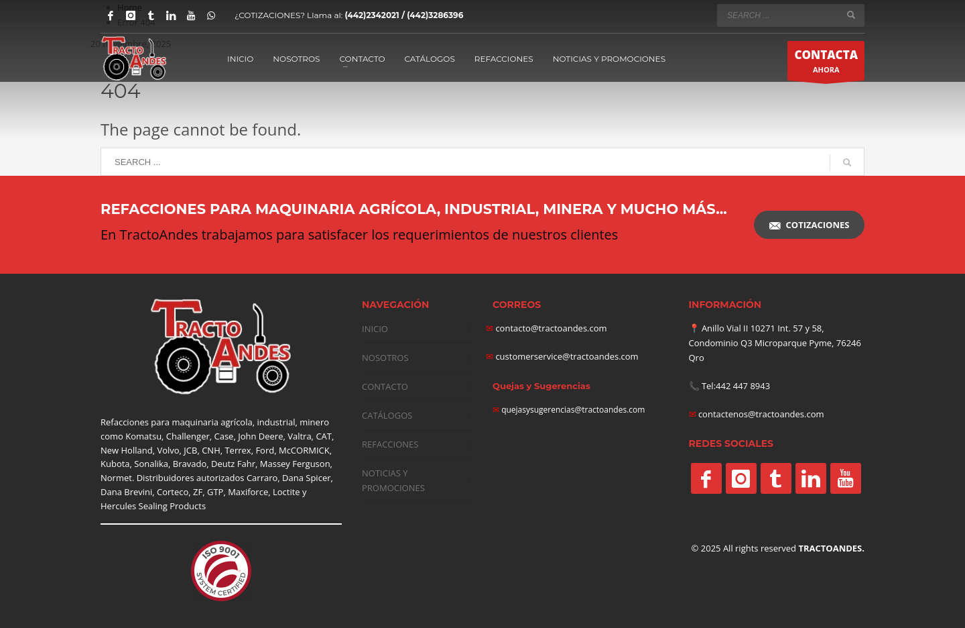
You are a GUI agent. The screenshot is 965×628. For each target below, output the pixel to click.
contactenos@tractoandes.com (761, 414)
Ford (264, 450)
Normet (116, 478)
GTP (215, 492)
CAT (324, 436)
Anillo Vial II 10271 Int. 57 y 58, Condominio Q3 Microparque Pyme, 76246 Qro (775, 343)
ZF (197, 492)
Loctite (286, 492)
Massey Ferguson (295, 464)
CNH (211, 450)
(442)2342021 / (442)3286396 (403, 15)
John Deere (260, 436)
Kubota (115, 464)
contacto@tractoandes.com (546, 328)
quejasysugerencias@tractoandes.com (573, 409)
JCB (190, 450)
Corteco (172, 492)
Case (224, 436)
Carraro (262, 478)
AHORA (825, 64)
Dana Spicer (306, 478)
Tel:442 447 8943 (736, 386)
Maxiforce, (249, 492)
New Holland (127, 450)
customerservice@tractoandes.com (566, 356)
